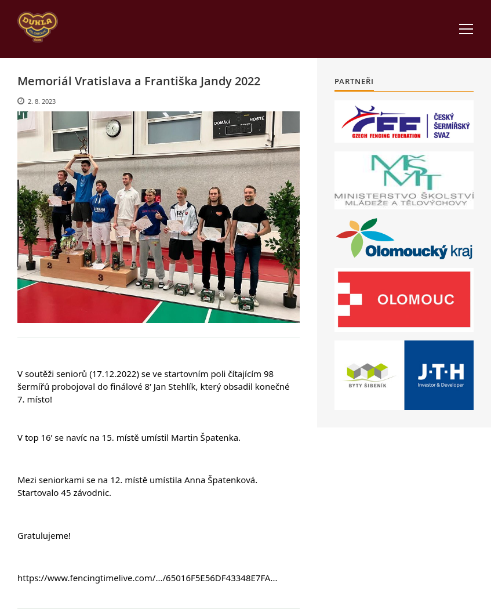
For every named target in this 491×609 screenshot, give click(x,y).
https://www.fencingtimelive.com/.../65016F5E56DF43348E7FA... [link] (147, 577)
